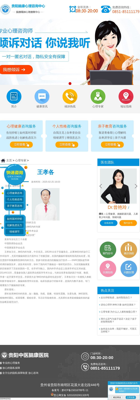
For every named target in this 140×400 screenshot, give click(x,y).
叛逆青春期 (106, 132)
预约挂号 (128, 226)
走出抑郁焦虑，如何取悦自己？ (116, 297)
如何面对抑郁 (28, 132)
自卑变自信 (73, 132)
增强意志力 (73, 137)
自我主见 (58, 132)
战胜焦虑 (12, 137)
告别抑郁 (12, 132)
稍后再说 (117, 397)
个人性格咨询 (14, 199)
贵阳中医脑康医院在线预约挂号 (124, 383)
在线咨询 (108, 226)
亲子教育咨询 (14, 205)
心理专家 (20, 160)
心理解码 (120, 132)
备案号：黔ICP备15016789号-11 (70, 390)
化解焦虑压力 (28, 137)
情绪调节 (58, 137)
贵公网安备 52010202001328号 (71, 395)
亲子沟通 (120, 137)
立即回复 (131, 397)
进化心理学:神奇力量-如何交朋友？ (118, 304)
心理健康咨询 (14, 193)
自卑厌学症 (106, 137)
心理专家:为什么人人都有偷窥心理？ (119, 312)
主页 (9, 160)
